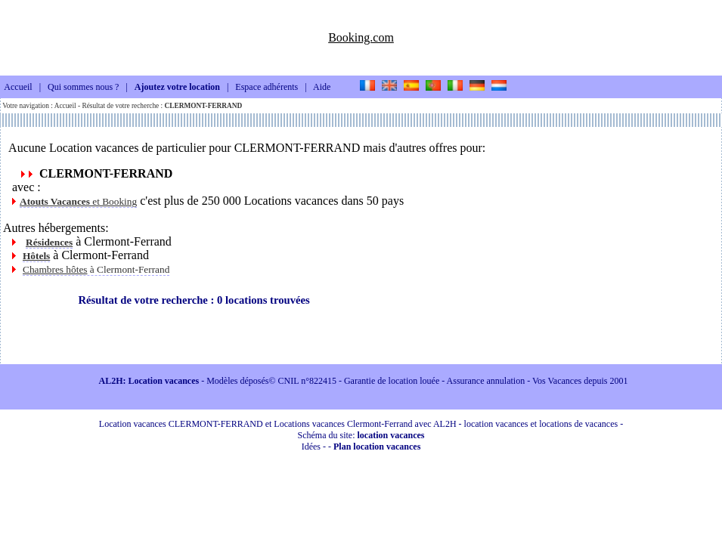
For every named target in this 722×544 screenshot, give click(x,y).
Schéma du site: (361, 435)
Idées (311, 446)
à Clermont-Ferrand (96, 269)
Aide (321, 87)
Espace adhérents (266, 87)
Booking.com (361, 37)
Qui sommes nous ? (83, 87)
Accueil (18, 87)
